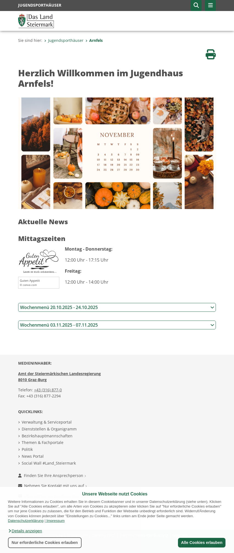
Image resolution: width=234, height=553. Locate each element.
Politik (27, 449)
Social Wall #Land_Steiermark (49, 463)
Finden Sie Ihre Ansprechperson (52, 475)
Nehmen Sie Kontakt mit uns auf (52, 485)
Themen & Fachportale (42, 442)
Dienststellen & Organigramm (49, 429)
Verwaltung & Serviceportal (47, 422)
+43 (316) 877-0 (48, 389)
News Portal (33, 456)
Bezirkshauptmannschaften (47, 435)
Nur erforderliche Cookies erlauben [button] (45, 542)
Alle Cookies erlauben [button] (201, 542)
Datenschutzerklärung (26, 521)
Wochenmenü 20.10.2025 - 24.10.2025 (117, 307)
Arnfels (94, 40)
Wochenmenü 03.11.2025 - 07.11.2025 (117, 325)
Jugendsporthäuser (63, 40)
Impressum (55, 521)
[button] (25, 531)
